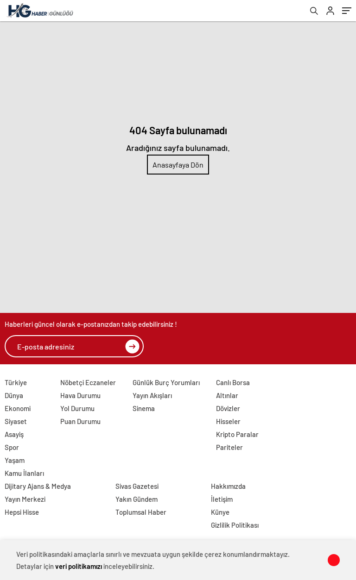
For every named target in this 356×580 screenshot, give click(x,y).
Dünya (14, 395)
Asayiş (14, 434)
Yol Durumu (77, 408)
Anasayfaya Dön (178, 164)
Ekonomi (18, 408)
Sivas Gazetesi (137, 486)
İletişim (222, 499)
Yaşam (15, 460)
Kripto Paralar (237, 434)
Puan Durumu (80, 421)
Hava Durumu (80, 395)
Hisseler (228, 421)
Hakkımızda (228, 486)
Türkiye (16, 382)
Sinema (144, 408)
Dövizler (228, 408)
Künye (220, 512)
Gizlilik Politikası (235, 525)
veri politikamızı (78, 566)
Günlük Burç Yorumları (166, 382)
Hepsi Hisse (22, 512)
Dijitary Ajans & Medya (38, 486)
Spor (12, 447)
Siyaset (16, 421)
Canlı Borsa (233, 382)
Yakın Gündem (136, 499)
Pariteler (229, 447)
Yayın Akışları (152, 395)
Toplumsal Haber (140, 512)
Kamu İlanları (24, 473)
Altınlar (227, 395)
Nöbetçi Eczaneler (88, 382)
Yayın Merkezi (25, 499)
